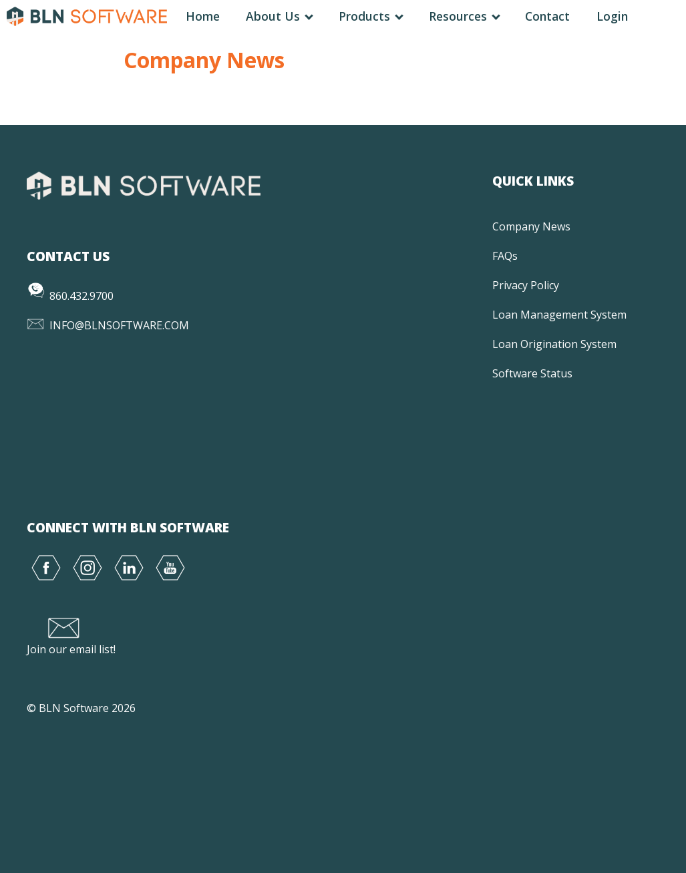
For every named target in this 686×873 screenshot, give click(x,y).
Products (370, 16)
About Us (279, 16)
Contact (547, 16)
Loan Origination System (554, 344)
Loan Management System (559, 314)
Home (203, 16)
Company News (531, 226)
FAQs (505, 255)
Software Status (532, 373)
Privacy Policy (525, 285)
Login (612, 16)
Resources (464, 16)
